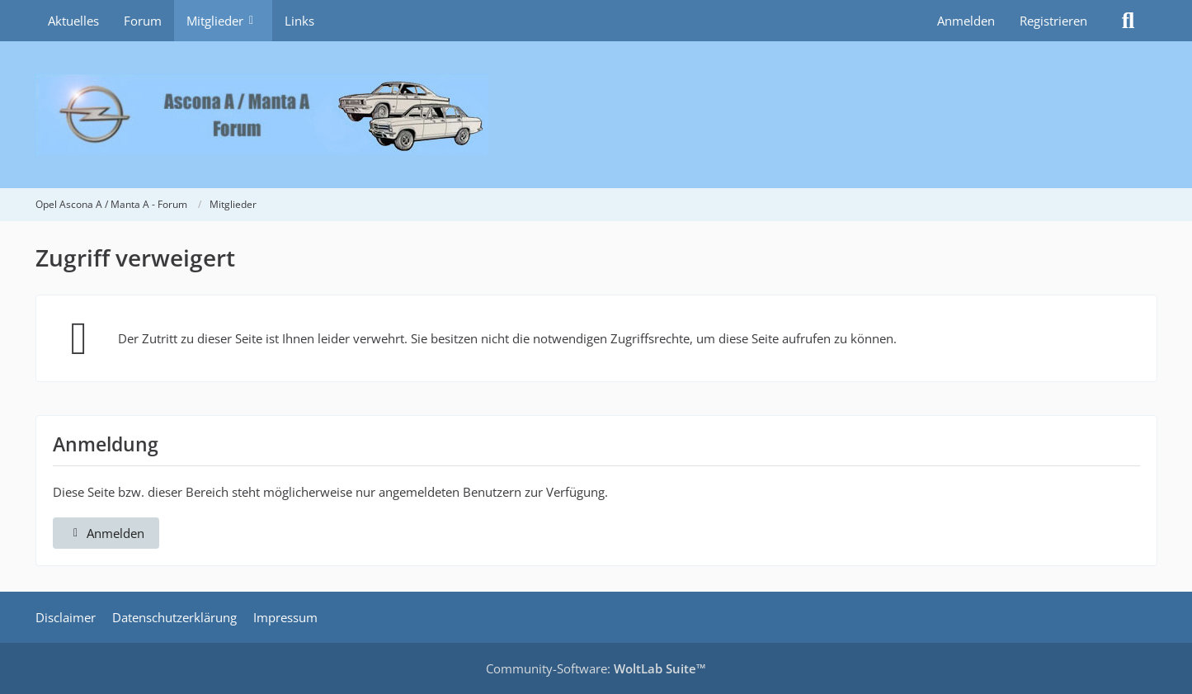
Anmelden (966, 20)
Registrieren (1053, 20)
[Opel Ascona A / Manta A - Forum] (596, 114)
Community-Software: (596, 668)
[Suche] (1128, 20)
